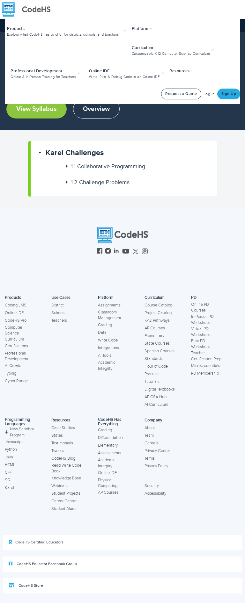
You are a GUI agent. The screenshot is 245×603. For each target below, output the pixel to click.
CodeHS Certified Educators (36, 542)
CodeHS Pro (15, 320)
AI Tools (104, 355)
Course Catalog (158, 305)
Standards (154, 358)
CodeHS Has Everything (109, 422)
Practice (152, 374)
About (150, 427)
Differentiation (110, 437)
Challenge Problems (100, 182)
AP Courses (155, 328)
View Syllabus (36, 109)
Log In (209, 94)
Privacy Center (157, 450)
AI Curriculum (156, 404)
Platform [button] (142, 28)
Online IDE (14, 312)
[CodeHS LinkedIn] (116, 251)
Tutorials (152, 381)
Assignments (109, 305)
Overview (96, 109)
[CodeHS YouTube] (126, 251)
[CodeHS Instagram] (108, 251)
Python (11, 449)
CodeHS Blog (63, 458)
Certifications (16, 345)
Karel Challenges (75, 152)
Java (9, 457)
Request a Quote (181, 93)
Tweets (57, 450)
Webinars (59, 485)
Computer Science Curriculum (14, 333)
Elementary (154, 335)
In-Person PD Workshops (202, 319)
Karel (9, 487)
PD (194, 297)
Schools (58, 312)
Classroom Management (109, 315)
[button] (67, 30)
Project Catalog (158, 312)
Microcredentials (205, 365)
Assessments (109, 453)
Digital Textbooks (160, 389)
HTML (10, 464)
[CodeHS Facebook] (99, 251)
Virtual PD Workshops (201, 331)
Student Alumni (64, 508)
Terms (150, 458)
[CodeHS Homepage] (28, 9)
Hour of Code (156, 366)
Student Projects (65, 493)
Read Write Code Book (66, 468)
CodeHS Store (26, 585)
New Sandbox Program (19, 432)
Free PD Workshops (201, 343)
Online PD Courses (200, 307)
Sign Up (228, 93)
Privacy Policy (156, 466)
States (57, 435)
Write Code (108, 340)
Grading (105, 324)
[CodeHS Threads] (145, 251)
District (57, 305)
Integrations (108, 347)
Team (149, 435)
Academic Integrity (106, 365)
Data (102, 332)
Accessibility (155, 493)
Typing (10, 373)
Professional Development (16, 356)
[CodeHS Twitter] (135, 251)
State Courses (157, 343)
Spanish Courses (159, 351)
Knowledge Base (66, 478)
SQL (9, 480)
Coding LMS (15, 305)
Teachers (59, 320)
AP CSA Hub (156, 396)
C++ (8, 472)
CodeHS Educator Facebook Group (43, 563)
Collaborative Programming (108, 166)
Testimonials (62, 443)
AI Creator (14, 365)
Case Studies (63, 427)
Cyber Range (16, 381)
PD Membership (205, 373)
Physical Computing (107, 483)
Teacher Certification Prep (206, 356)
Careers (152, 443)
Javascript (14, 441)
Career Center (64, 501)
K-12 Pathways (157, 320)
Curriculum (155, 297)
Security (152, 485)
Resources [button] (181, 71)
